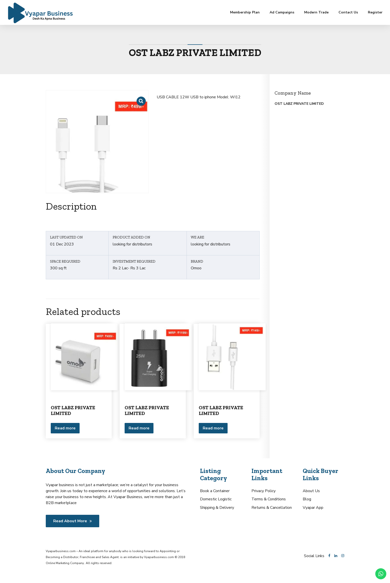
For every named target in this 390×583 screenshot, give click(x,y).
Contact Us (348, 12)
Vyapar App (313, 507)
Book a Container (215, 491)
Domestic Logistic (216, 499)
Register (375, 12)
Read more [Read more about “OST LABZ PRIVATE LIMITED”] (65, 428)
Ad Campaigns (282, 12)
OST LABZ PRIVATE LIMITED (73, 410)
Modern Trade (316, 12)
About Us (311, 491)
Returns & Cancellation (271, 507)
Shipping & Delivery (217, 507)
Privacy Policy (263, 491)
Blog (307, 499)
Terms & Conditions (268, 499)
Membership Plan (245, 12)
